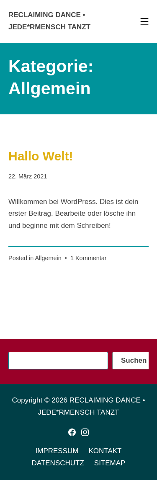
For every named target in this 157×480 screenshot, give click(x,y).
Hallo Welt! (40, 156)
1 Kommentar (88, 258)
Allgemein (48, 258)
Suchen (134, 360)
